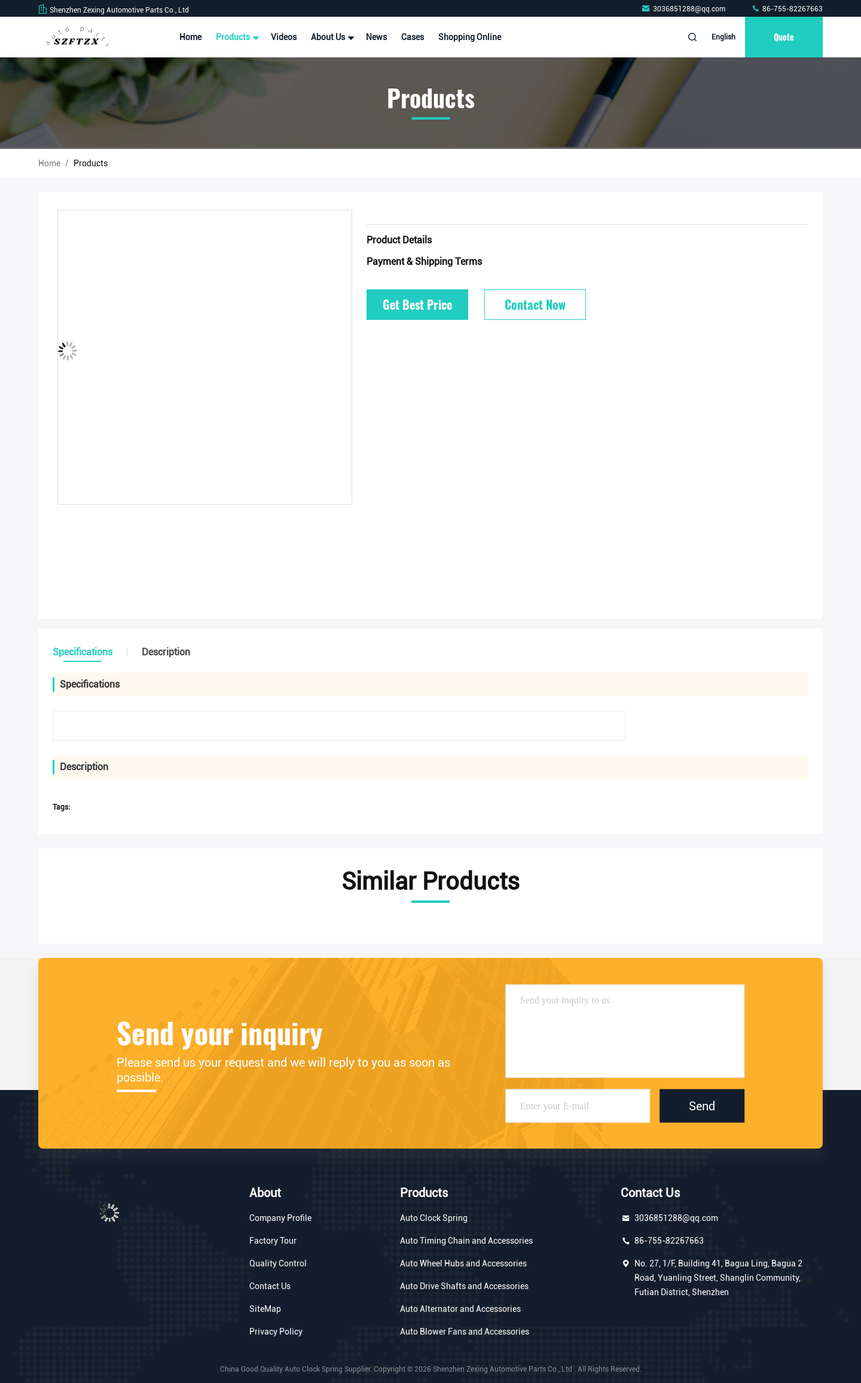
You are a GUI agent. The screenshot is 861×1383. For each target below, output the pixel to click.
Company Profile (280, 1218)
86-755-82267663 (787, 9)
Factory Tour (273, 1240)
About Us (331, 37)
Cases (412, 37)
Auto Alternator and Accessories (460, 1309)
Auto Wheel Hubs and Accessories (463, 1263)
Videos (284, 37)
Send (702, 1105)
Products (236, 37)
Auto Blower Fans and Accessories (464, 1331)
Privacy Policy (276, 1331)
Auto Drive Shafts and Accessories (464, 1286)
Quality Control (278, 1263)
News (376, 37)
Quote (784, 36)
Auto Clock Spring (434, 1218)
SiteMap (265, 1309)
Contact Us (270, 1286)
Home (190, 37)
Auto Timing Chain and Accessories (466, 1240)
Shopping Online (469, 37)
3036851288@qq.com (684, 9)
